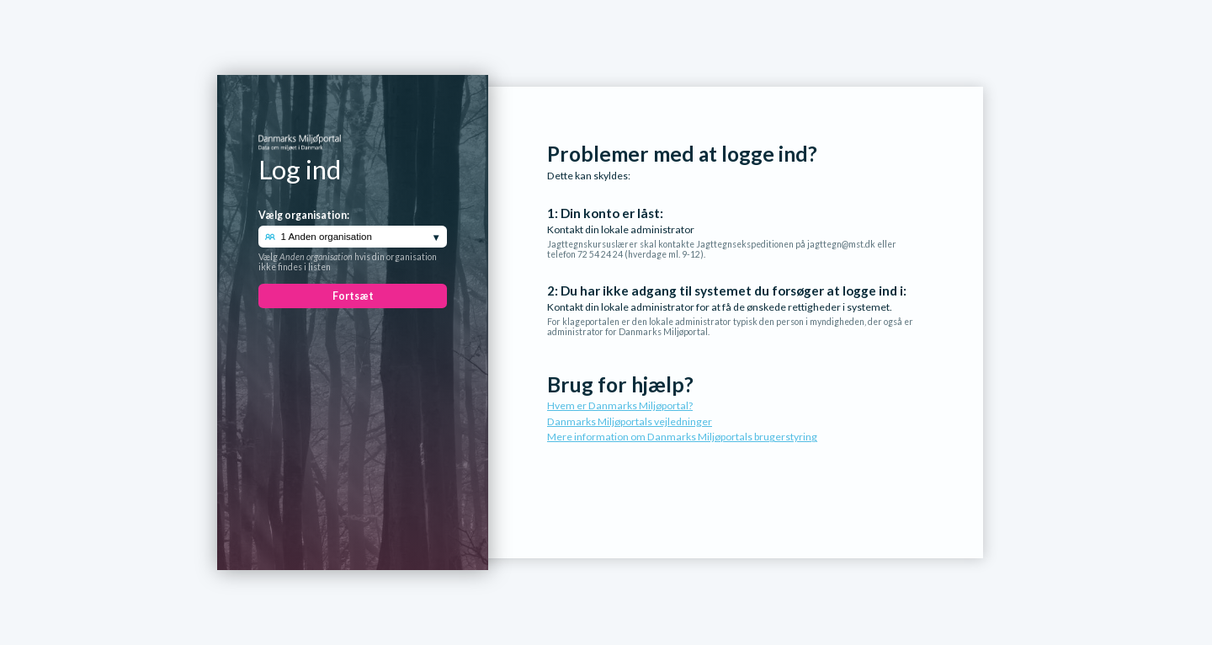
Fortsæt (353, 296)
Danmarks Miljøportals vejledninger (629, 421)
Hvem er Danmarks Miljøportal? (620, 405)
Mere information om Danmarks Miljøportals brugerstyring (682, 436)
